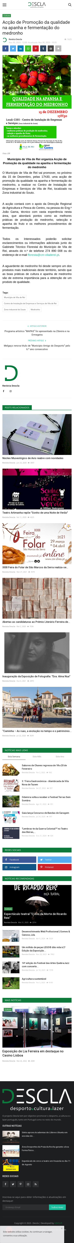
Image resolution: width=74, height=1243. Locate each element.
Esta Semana (14, 756)
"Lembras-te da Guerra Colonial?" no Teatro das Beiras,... (45, 830)
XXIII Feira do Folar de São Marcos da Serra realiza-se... (35, 567)
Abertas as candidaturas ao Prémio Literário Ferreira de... (36, 621)
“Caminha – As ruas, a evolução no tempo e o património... (37, 731)
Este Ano (60, 756)
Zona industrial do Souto (15, 309)
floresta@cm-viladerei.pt (43, 254)
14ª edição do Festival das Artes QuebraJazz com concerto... (45, 965)
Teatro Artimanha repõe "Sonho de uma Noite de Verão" (35, 512)
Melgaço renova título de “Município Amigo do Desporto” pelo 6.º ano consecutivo (37, 347)
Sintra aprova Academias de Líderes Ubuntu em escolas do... (44, 1134)
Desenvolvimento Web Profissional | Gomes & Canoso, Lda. (46, 933)
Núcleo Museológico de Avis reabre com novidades (32, 458)
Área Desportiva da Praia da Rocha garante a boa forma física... (45, 1149)
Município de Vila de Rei (14, 297)
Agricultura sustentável (34, 979)
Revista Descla (12, 39)
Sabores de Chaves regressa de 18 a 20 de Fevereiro (44, 767)
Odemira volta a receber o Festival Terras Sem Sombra (46, 799)
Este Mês (37, 756)
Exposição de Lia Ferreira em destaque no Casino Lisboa (33, 1053)
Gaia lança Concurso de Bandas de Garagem (45, 813)
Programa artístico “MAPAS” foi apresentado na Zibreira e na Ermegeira (37, 333)
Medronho (35, 309)
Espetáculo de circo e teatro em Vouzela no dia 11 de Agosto (46, 1163)
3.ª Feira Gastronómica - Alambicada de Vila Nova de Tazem (45, 783)
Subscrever (57, 1207)
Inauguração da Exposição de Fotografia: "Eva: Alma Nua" (36, 676)
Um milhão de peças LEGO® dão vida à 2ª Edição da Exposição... (43, 949)
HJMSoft (58, 1223)
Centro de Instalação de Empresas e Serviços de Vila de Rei (30, 303)
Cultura (7, 15)
